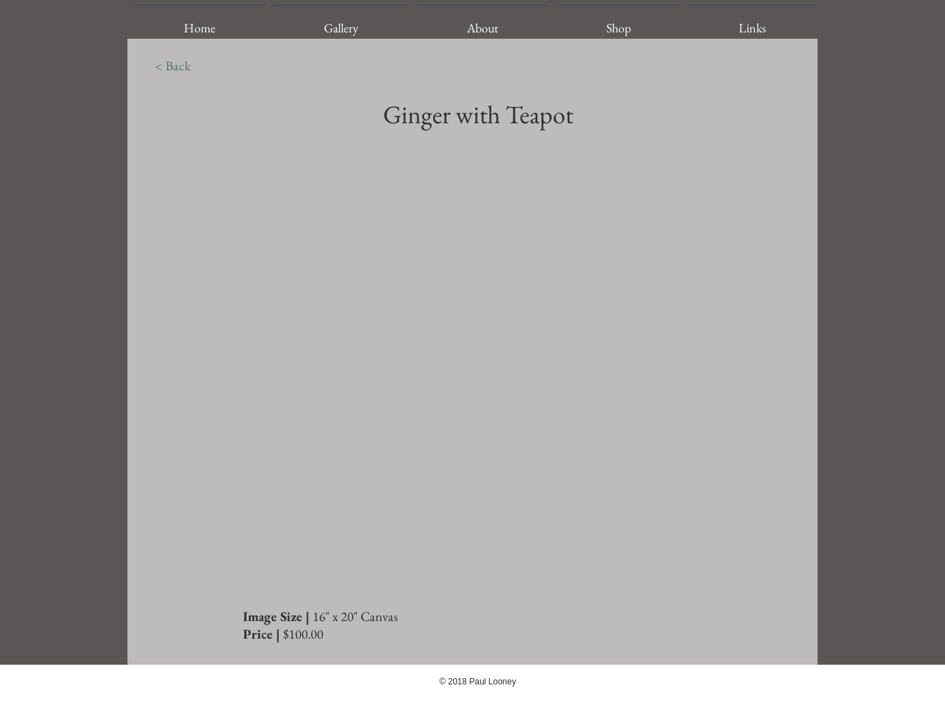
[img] (473, 369)
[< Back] (172, 66)
